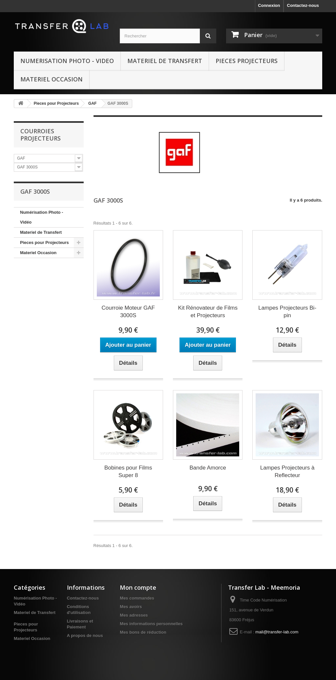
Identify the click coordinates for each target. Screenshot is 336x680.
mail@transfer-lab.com (276, 631)
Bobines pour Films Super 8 (128, 471)
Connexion (269, 5)
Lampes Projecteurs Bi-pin (287, 311)
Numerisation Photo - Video (67, 61)
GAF (92, 103)
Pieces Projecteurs (247, 61)
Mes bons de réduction (143, 632)
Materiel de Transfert (164, 61)
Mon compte (138, 587)
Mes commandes (137, 598)
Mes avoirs (131, 606)
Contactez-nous (303, 5)
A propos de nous (85, 635)
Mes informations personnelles (151, 623)
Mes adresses (134, 615)
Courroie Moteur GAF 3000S (128, 311)
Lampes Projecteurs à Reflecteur (287, 471)
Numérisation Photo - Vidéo (41, 217)
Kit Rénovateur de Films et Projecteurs (208, 311)
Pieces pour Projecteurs (56, 103)
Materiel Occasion (51, 79)
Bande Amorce (207, 468)
